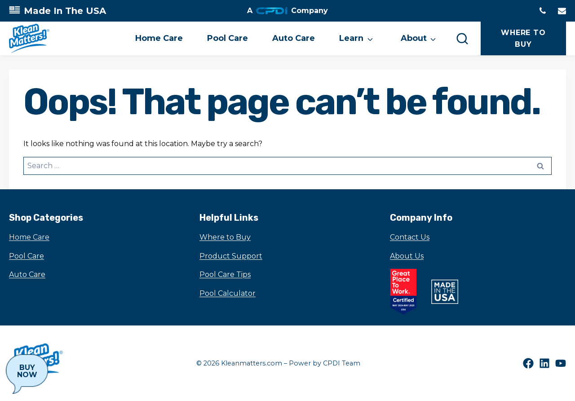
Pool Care (227, 38)
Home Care (159, 38)
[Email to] (562, 11)
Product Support (230, 256)
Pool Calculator (227, 293)
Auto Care (293, 38)
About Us (407, 256)
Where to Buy (225, 237)
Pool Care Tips (225, 274)
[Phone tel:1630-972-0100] (543, 11)
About (414, 38)
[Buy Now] (26, 374)
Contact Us (409, 237)
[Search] (462, 38)
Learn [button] (351, 38)
